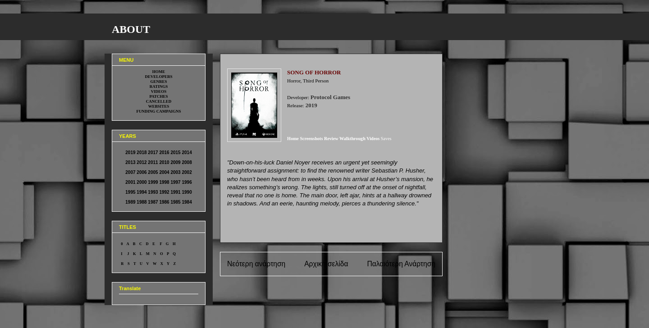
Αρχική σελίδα (326, 264)
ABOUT (131, 29)
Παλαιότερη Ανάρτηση (401, 264)
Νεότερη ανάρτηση (256, 264)
